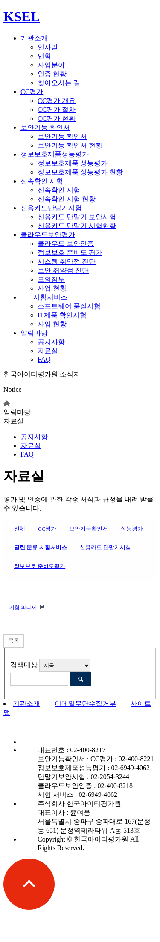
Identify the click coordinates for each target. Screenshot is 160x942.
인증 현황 (52, 73)
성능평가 (132, 528)
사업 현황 (52, 288)
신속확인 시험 (41, 181)
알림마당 (34, 333)
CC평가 (31, 91)
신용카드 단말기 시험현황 (77, 225)
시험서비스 (50, 297)
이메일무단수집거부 (85, 703)
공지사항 (51, 341)
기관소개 (34, 38)
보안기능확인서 (88, 528)
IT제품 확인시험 (62, 315)
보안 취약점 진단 (63, 270)
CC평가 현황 (57, 118)
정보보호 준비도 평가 (70, 252)
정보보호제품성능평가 (54, 154)
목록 (13, 640)
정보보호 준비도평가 (39, 566)
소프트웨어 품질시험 (69, 306)
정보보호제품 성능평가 (73, 163)
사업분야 (51, 65)
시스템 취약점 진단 (67, 261)
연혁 (44, 56)
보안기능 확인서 (45, 127)
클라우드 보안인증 (66, 243)
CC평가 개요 (57, 100)
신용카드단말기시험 (51, 207)
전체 (19, 528)
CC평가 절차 (57, 109)
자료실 (48, 350)
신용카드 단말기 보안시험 (77, 216)
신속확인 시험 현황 (67, 199)
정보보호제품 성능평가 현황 (80, 172)
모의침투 (51, 279)
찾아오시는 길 (59, 82)
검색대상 (24, 664)
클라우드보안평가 (47, 234)
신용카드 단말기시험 (105, 547)
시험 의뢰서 (23, 608)
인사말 (48, 47)
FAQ (44, 359)
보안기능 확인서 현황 (70, 145)
